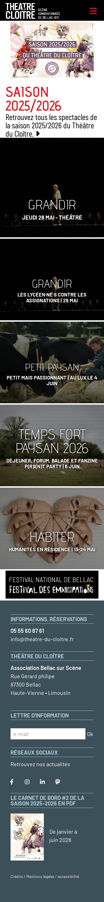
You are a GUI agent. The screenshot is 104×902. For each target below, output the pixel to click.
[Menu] (93, 11)
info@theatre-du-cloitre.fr (42, 639)
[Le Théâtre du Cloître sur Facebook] (11, 781)
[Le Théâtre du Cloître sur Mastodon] (57, 781)
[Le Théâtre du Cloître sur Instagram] (27, 781)
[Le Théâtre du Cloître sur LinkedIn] (42, 781)
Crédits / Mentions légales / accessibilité (45, 876)
